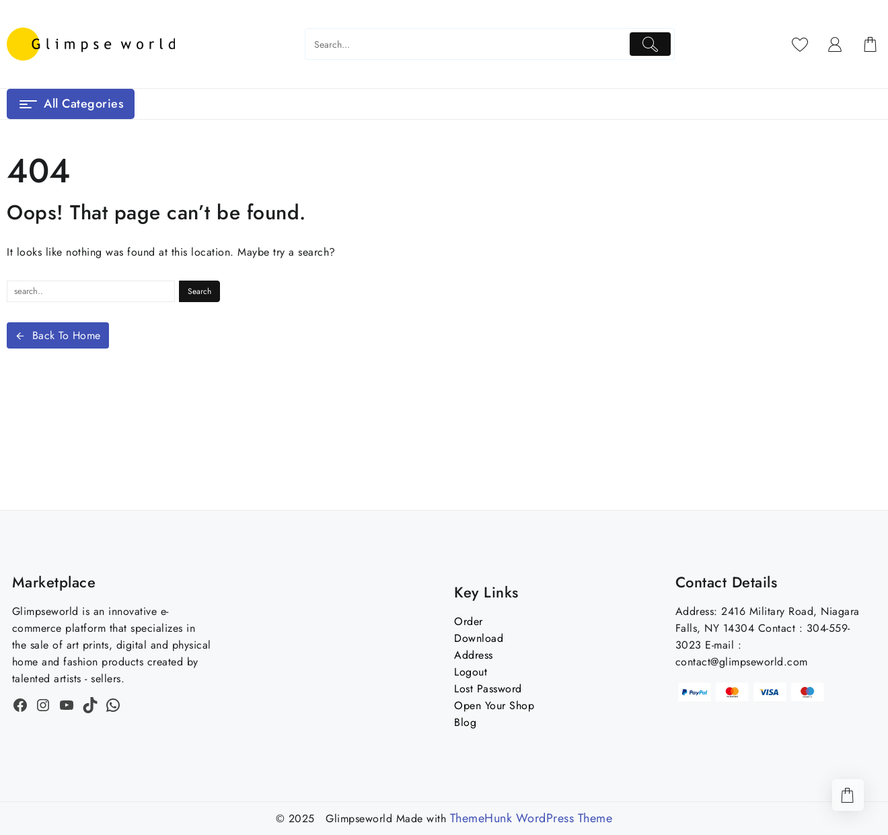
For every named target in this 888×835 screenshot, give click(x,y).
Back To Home (58, 335)
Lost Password (488, 688)
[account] (835, 44)
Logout (470, 672)
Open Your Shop (494, 705)
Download (478, 638)
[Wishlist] (800, 44)
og (470, 722)
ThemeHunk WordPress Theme (531, 818)
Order (468, 621)
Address (473, 655)
